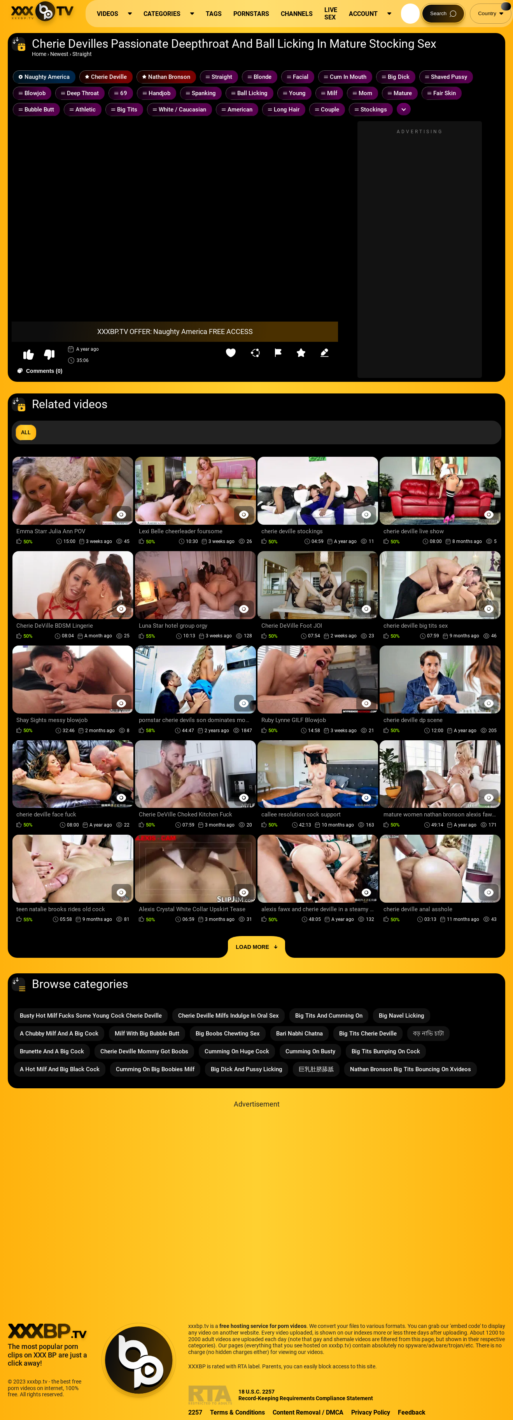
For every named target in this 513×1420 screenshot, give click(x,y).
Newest (59, 54)
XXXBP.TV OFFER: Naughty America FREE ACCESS (175, 331)
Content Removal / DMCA (308, 1412)
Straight (82, 54)
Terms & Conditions (237, 1412)
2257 (195, 1412)
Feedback (411, 1412)
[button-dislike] (49, 355)
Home (39, 54)
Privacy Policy (370, 1412)
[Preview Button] (121, 514)
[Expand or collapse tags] (404, 109)
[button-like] (28, 355)
